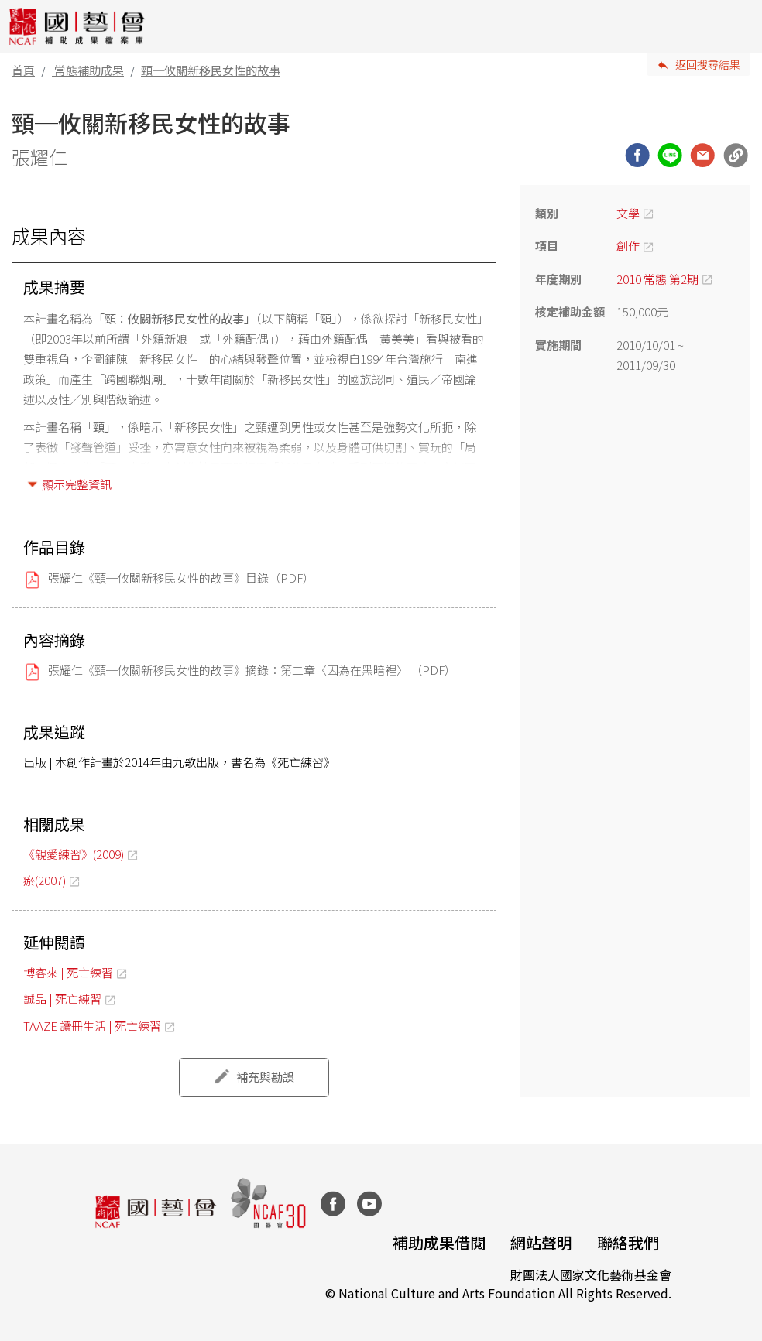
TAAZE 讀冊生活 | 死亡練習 (92, 1026)
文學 (628, 213)
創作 (628, 246)
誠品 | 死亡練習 (62, 998)
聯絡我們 (628, 1242)
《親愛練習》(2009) (73, 854)
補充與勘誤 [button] (265, 1077)
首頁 (23, 70)
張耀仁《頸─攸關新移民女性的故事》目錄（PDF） (181, 578)
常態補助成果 (89, 70)
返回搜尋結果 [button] (707, 64)
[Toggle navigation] (739, 26)
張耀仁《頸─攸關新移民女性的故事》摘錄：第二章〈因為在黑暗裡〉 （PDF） (252, 670)
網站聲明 (541, 1242)
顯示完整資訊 (77, 484)
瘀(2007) (44, 880)
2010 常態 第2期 (657, 279)
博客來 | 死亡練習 (68, 972)
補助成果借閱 (439, 1242)
